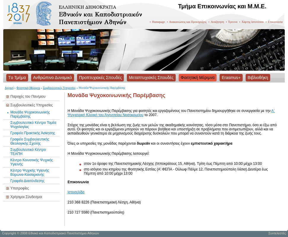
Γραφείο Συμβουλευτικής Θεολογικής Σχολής (29, 141)
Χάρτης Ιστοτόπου (252, 21)
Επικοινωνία (275, 21)
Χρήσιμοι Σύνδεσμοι (26, 197)
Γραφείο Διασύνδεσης (27, 181)
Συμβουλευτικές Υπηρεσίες (59, 87)
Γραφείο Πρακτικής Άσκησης (32, 133)
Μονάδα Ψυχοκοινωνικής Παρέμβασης (30, 114)
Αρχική (9, 87)
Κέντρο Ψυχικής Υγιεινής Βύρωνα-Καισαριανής (29, 172)
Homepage (158, 21)
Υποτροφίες (19, 188)
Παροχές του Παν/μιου (27, 96)
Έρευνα (232, 21)
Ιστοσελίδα (76, 192)
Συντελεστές (277, 233)
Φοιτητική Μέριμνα (28, 87)
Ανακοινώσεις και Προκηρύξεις (188, 21)
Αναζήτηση (217, 21)
